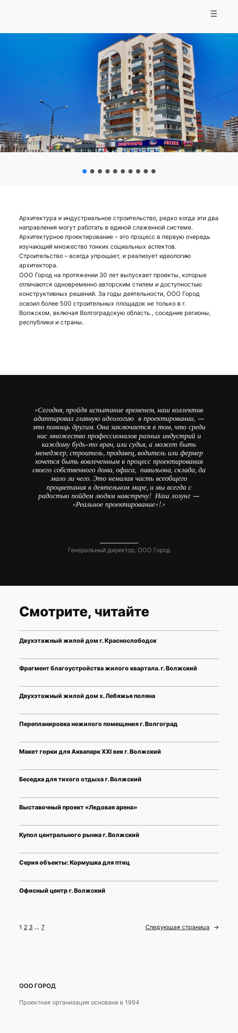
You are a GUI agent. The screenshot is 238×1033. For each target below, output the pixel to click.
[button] (84, 171)
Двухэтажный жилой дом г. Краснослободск (87, 640)
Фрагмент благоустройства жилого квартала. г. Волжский (108, 668)
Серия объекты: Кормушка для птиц (74, 862)
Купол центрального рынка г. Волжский (79, 834)
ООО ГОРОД (37, 985)
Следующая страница (182, 927)
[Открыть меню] (214, 14)
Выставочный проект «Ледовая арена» (78, 807)
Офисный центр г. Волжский (62, 890)
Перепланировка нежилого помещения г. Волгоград (98, 723)
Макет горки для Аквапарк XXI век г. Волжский (90, 751)
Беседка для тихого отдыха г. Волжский (80, 779)
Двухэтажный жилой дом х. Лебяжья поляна (87, 695)
